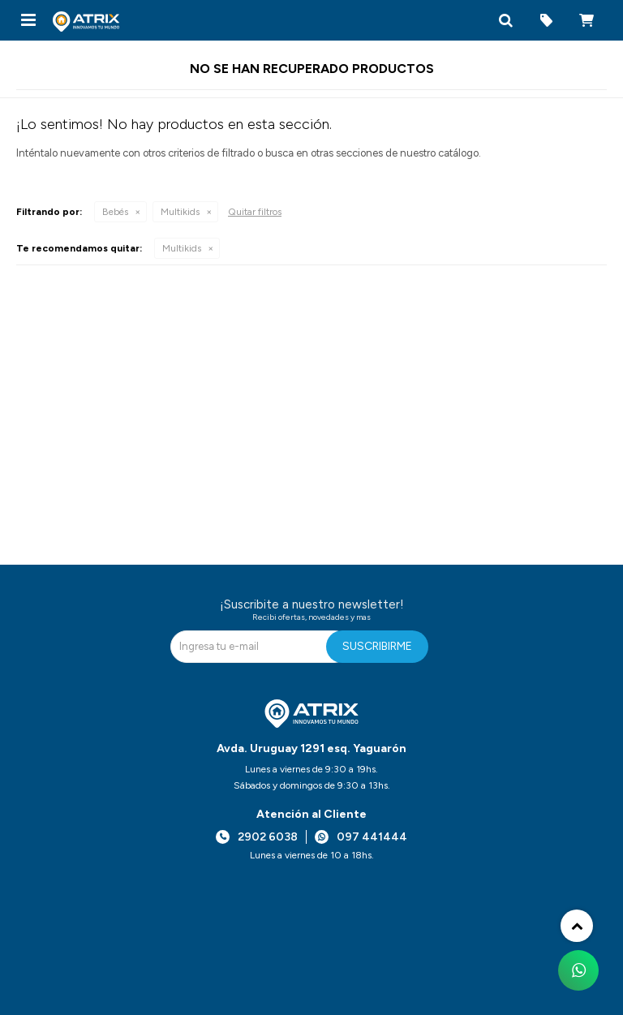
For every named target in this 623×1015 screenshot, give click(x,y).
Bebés (115, 211)
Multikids (180, 211)
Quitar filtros (254, 211)
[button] (505, 20)
